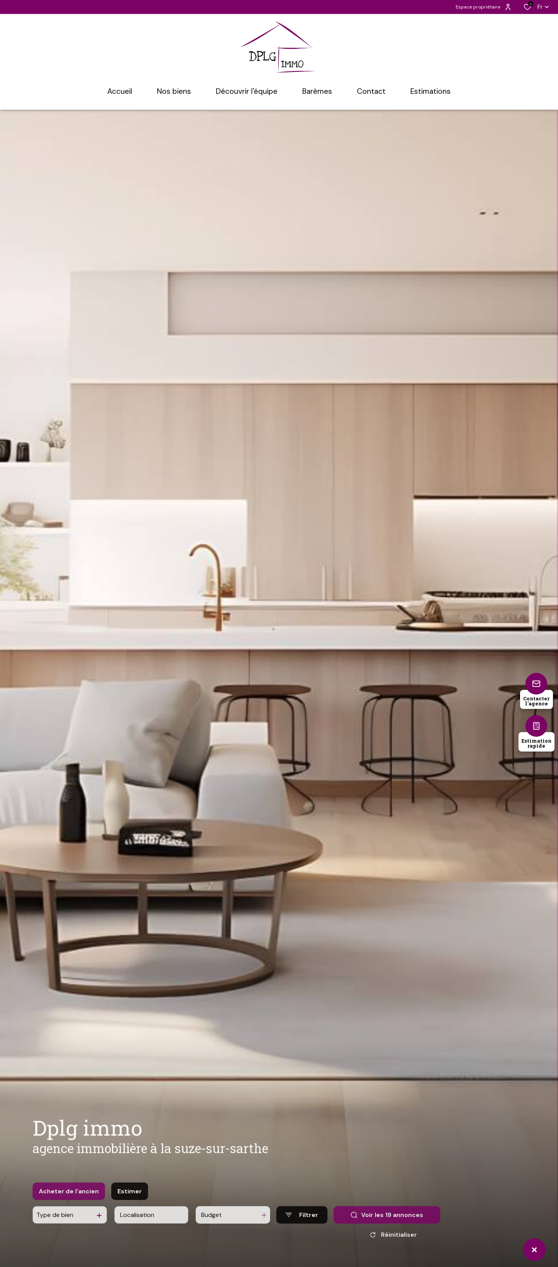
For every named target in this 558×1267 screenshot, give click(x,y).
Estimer (129, 1199)
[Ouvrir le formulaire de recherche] (301, 1222)
